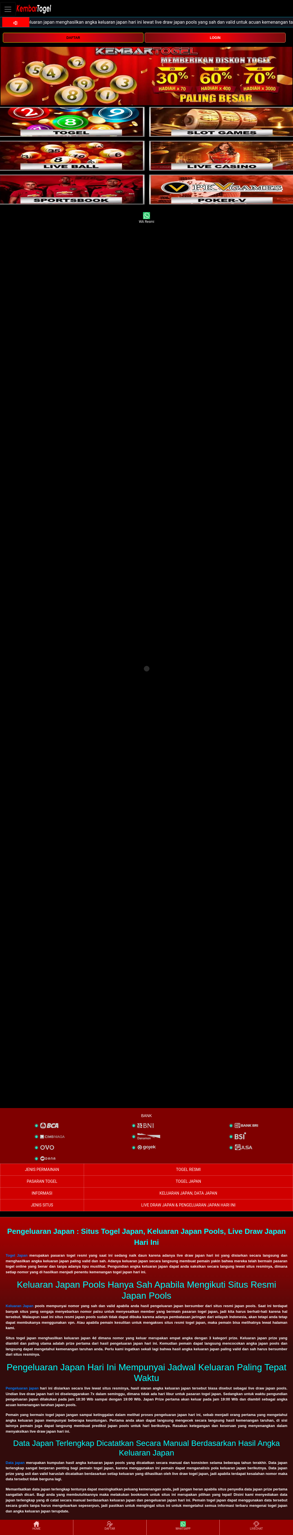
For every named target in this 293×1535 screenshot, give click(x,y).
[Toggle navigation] (8, 9)
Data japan (15, 1463)
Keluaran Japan (19, 1306)
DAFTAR (73, 38)
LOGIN (215, 38)
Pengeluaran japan (22, 1388)
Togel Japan (17, 1255)
